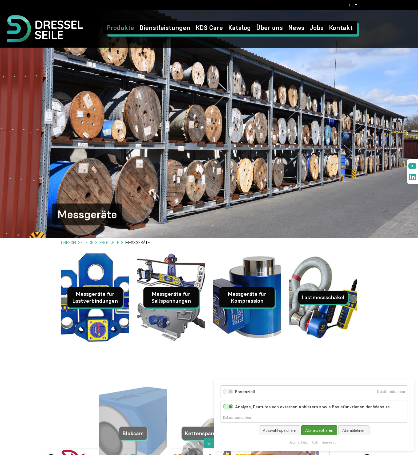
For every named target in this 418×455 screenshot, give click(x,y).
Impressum (330, 442)
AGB (315, 442)
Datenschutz (298, 442)
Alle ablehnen (353, 430)
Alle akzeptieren (319, 430)
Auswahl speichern (279, 430)
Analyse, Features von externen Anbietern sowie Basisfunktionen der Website (312, 406)
